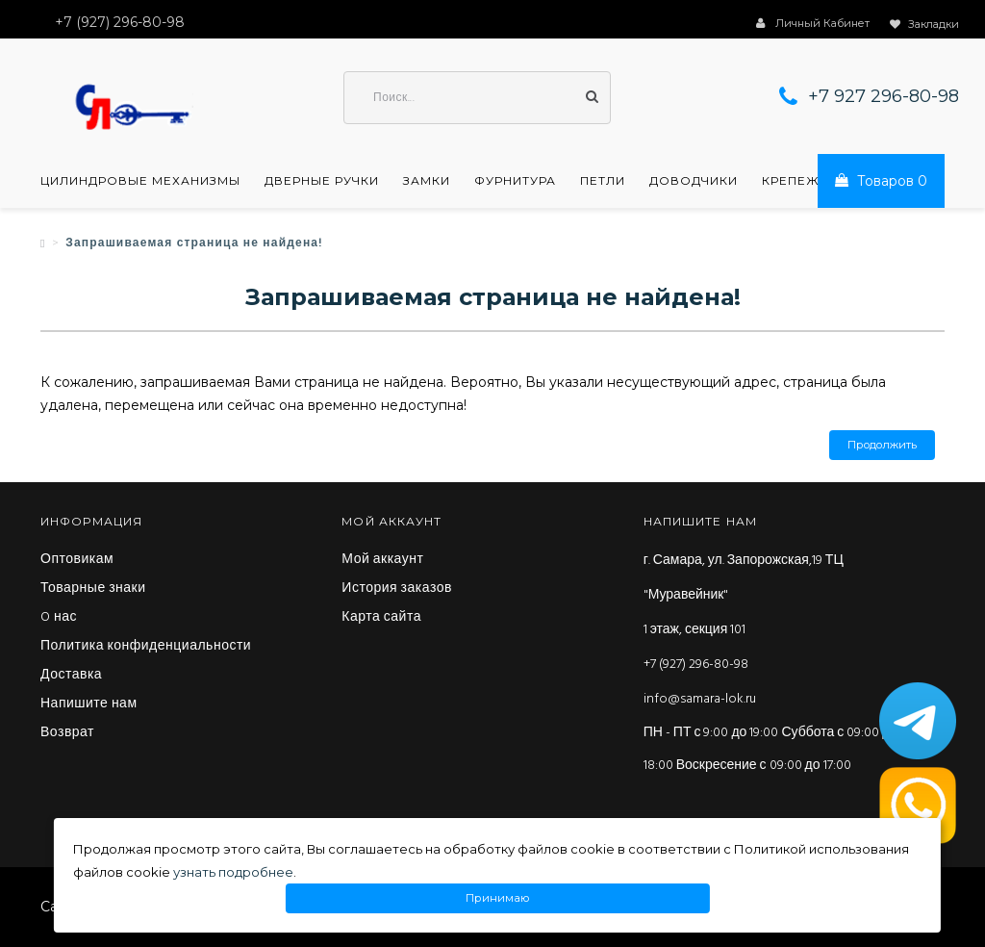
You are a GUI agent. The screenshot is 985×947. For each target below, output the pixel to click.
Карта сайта (381, 618)
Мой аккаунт (382, 560)
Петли (602, 181)
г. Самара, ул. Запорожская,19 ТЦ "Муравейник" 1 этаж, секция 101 (744, 595)
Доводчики (693, 181)
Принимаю (498, 898)
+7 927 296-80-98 (883, 96)
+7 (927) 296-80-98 (696, 664)
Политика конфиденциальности (145, 646)
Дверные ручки (322, 181)
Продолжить (882, 445)
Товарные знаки (93, 589)
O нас (58, 618)
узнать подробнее (233, 872)
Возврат (67, 733)
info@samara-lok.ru (700, 699)
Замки (426, 181)
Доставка (71, 675)
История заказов (396, 589)
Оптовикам (77, 560)
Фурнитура (515, 181)
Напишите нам (89, 704)
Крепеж (791, 181)
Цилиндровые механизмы (140, 181)
